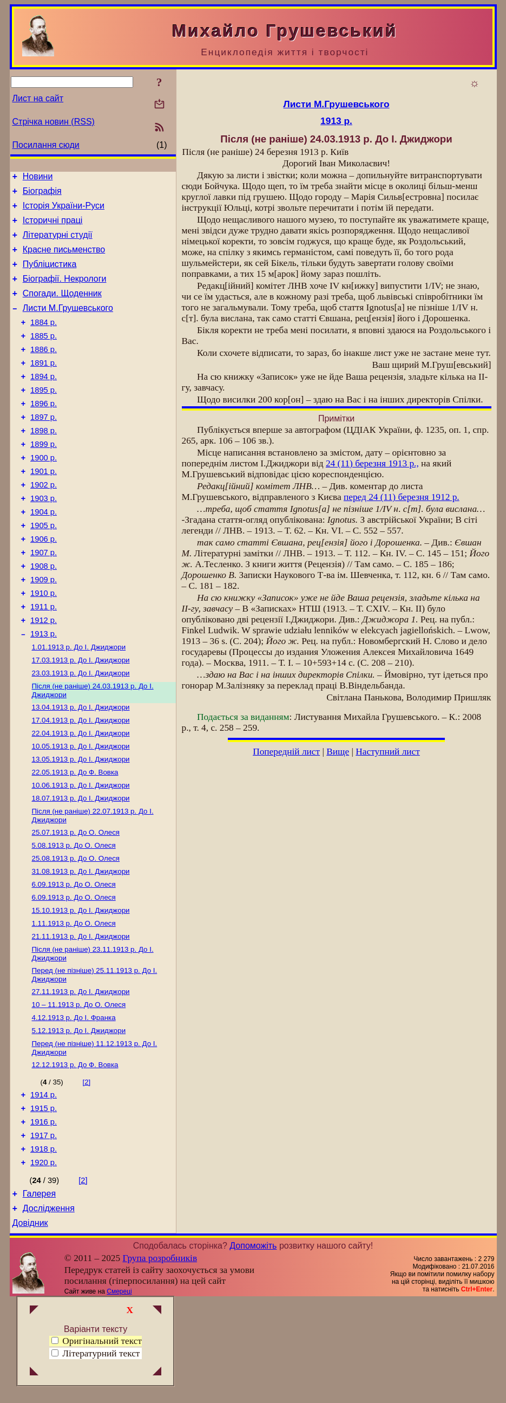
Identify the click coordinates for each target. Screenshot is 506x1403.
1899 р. (43, 476)
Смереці (119, 1394)
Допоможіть (253, 1348)
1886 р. (43, 370)
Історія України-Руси (63, 210)
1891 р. (43, 385)
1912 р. (43, 674)
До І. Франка (74, 1102)
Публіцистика (50, 275)
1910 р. (43, 643)
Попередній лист (286, 751)
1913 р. (43, 689)
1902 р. (43, 522)
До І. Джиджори (79, 703)
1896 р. (43, 431)
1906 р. (43, 583)
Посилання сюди (46, 145)
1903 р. (43, 537)
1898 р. (43, 461)
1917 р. (43, 1229)
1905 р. (43, 567)
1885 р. (43, 355)
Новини (38, 178)
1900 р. (43, 492)
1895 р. (43, 416)
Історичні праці (53, 226)
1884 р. (43, 340)
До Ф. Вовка (75, 838)
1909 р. (43, 628)
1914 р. (43, 1184)
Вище (337, 751)
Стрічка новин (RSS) (53, 121)
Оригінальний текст (96, 1341)
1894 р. (43, 401)
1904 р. (43, 552)
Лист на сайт (38, 98)
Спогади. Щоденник (62, 308)
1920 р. (43, 1260)
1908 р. (43, 613)
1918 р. (43, 1244)
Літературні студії (58, 243)
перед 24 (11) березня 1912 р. (401, 497)
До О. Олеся (76, 903)
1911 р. (43, 658)
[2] (86, 1170)
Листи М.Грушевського (68, 324)
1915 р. (43, 1199)
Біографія (42, 194)
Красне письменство (64, 259)
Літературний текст (101, 1353)
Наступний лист (388, 751)
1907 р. (43, 598)
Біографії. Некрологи (65, 291)
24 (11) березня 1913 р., (372, 463)
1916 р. (43, 1214)
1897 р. (43, 446)
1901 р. (43, 507)
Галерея (39, 1292)
